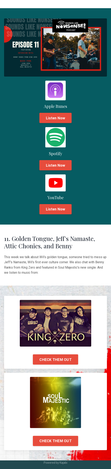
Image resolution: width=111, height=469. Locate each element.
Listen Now (55, 118)
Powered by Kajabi (55, 462)
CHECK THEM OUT (55, 359)
